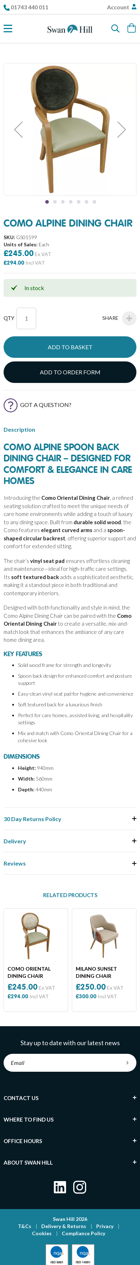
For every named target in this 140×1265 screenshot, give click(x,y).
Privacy (104, 1226)
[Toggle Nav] (8, 29)
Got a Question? (37, 404)
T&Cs (24, 1226)
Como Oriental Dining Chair (29, 972)
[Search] (115, 29)
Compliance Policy (83, 1233)
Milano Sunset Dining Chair (96, 972)
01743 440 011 (29, 7)
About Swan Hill (28, 1162)
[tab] (70, 1098)
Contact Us (21, 1098)
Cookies (42, 1233)
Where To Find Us (28, 1119)
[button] (18, 129)
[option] (36, 960)
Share (119, 318)
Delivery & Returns (63, 1226)
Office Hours (23, 1141)
